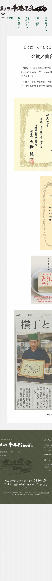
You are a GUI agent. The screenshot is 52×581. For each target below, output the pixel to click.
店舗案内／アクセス (27, 22)
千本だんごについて (37, 22)
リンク (27, 494)
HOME (10, 18)
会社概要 (21, 494)
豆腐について (46, 24)
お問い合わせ (35, 494)
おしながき (19, 22)
